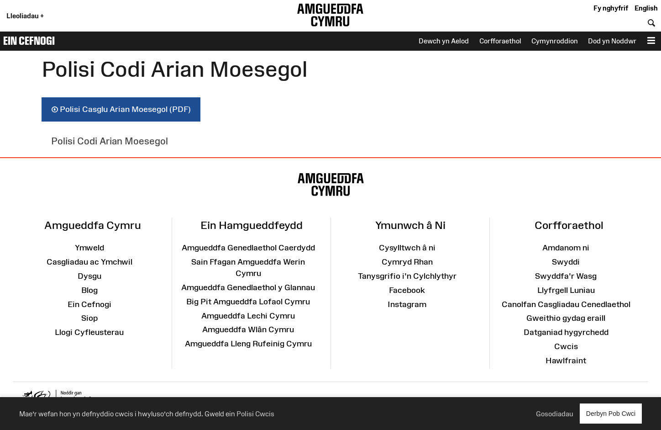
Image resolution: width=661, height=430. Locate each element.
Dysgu (89, 276)
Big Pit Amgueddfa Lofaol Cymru (248, 301)
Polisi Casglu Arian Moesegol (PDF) (121, 110)
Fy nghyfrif (610, 8)
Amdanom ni (565, 247)
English (646, 8)
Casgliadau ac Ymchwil (89, 261)
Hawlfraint (566, 360)
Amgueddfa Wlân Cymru (248, 329)
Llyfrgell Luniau (566, 290)
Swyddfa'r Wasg (566, 276)
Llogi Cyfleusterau (89, 332)
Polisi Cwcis (255, 414)
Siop (89, 318)
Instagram (407, 304)
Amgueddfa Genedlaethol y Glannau (248, 287)
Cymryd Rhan (407, 261)
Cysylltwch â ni (407, 247)
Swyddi (566, 261)
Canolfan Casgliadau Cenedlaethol (566, 304)
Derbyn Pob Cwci (610, 413)
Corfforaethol (500, 41)
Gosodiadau (554, 414)
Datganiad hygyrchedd (566, 332)
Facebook (407, 290)
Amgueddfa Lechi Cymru (248, 315)
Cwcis (566, 346)
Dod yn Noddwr (612, 41)
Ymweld (89, 247)
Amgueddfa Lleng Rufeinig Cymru (248, 343)
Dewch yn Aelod (444, 41)
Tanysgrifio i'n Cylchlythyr (407, 276)
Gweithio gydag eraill (565, 318)
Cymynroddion (554, 41)
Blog (89, 290)
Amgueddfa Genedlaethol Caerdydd (248, 247)
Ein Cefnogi (29, 41)
